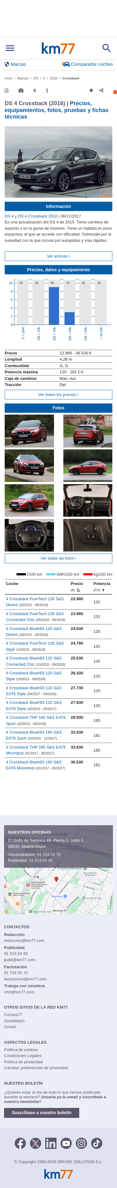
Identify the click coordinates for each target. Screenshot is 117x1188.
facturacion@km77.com (25, 979)
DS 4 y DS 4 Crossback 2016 (32, 216)
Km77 (58, 48)
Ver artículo (58, 256)
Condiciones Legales (23, 1055)
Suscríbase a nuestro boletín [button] (41, 1112)
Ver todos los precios (58, 394)
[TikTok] (96, 1143)
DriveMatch (14, 1021)
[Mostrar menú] (10, 48)
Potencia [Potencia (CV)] (101, 586)
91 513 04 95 (41, 860)
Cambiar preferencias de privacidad (36, 1067)
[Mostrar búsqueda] (106, 48)
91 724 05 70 (49, 854)
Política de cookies (21, 1049)
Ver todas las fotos (59, 558)
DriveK (10, 1026)
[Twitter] (35, 1143)
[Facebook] (20, 1143)
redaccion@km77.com (24, 940)
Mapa (40, 846)
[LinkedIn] (50, 1143)
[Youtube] (66, 1143)
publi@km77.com (20, 959)
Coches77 (13, 1014)
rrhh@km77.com (19, 992)
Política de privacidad (23, 1062)
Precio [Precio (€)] (77, 586)
